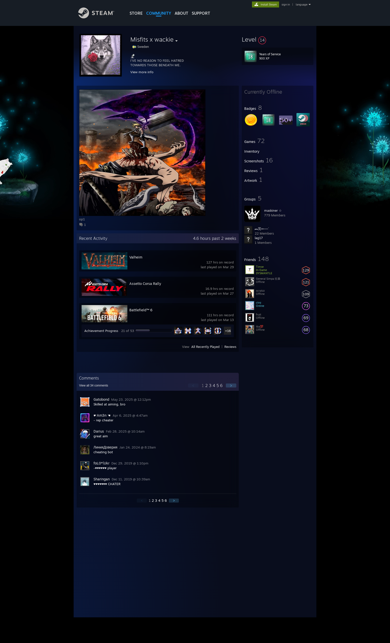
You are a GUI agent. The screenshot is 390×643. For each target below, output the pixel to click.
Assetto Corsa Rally (145, 283)
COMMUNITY (158, 13)
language (301, 4)
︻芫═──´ (262, 229)
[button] (277, 39)
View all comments (93, 385)
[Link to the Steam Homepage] (100, 17)
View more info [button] (141, 72)
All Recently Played (205, 347)
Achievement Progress (101, 331)
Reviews (230, 347)
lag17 (259, 238)
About (181, 13)
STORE (136, 13)
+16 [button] (228, 331)
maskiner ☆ (273, 210)
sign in (286, 4)
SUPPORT (201, 13)
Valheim (135, 257)
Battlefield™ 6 (140, 310)
